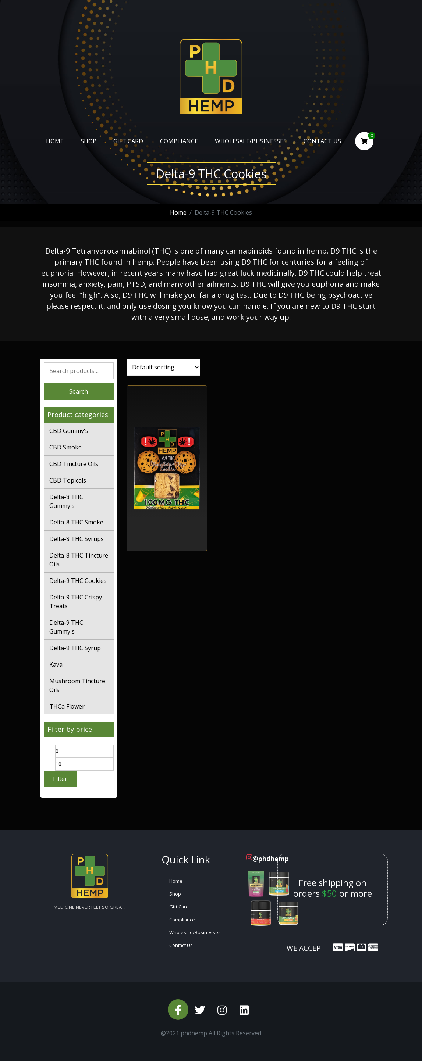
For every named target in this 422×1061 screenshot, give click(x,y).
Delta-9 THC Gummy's (66, 627)
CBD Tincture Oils (73, 464)
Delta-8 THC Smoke (76, 522)
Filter (60, 779)
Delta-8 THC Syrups (76, 539)
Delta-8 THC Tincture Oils (78, 559)
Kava (56, 664)
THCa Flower (67, 706)
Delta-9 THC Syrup (75, 648)
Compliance (179, 141)
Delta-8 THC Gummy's (66, 501)
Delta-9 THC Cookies (78, 581)
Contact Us (322, 141)
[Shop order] (163, 367)
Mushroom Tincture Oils (77, 685)
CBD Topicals (67, 480)
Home (55, 141)
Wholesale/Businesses (251, 141)
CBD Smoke (65, 447)
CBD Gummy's (68, 431)
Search (78, 391)
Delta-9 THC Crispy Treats (75, 601)
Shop (88, 141)
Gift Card (128, 141)
